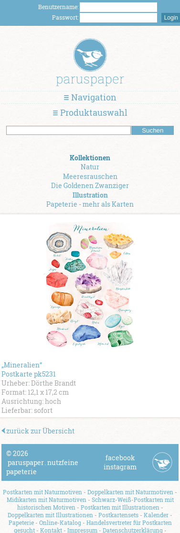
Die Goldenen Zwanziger (90, 185)
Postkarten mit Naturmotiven (42, 492)
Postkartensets (118, 515)
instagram (120, 466)
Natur (90, 166)
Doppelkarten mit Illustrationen (50, 515)
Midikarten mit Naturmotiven (46, 499)
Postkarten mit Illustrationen (120, 507)
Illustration (90, 195)
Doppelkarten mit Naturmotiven (130, 492)
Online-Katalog (60, 522)
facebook (120, 457)
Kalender (156, 515)
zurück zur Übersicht (37, 430)
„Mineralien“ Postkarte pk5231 (28, 369)
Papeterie (21, 522)
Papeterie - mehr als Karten (90, 204)
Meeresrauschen (90, 176)
